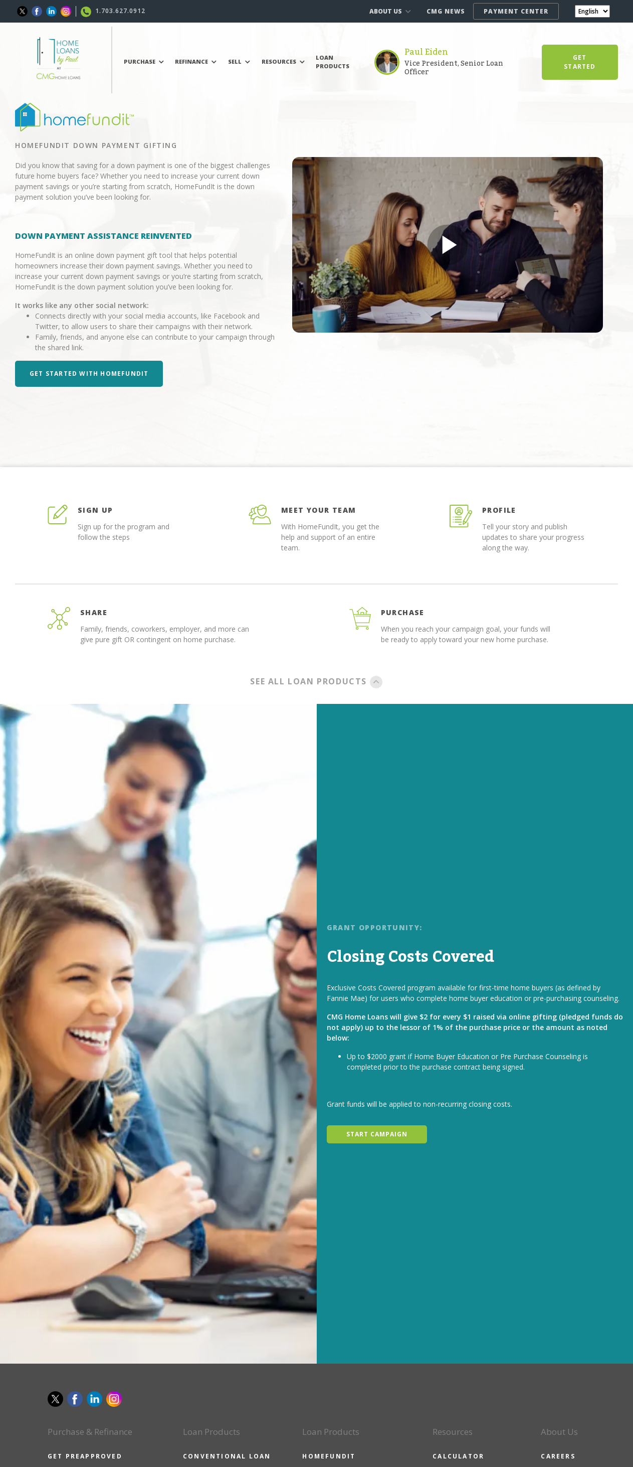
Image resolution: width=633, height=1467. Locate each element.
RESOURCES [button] (283, 61)
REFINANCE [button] (196, 61)
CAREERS (558, 1456)
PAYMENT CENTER (516, 11)
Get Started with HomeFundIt (89, 373)
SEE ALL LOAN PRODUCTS (316, 681)
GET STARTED (579, 62)
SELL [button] (239, 61)
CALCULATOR (458, 1456)
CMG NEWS (446, 11)
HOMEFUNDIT (328, 1456)
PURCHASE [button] (144, 61)
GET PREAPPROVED (85, 1456)
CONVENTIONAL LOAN (227, 1456)
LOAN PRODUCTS (332, 62)
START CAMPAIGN (376, 1134)
